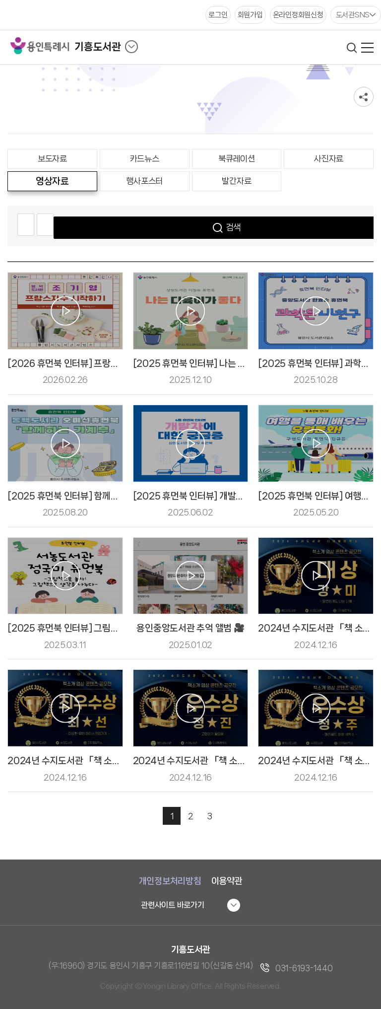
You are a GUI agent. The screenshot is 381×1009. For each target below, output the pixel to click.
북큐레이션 (236, 158)
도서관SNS (353, 15)
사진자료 (328, 158)
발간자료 (236, 180)
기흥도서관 (97, 46)
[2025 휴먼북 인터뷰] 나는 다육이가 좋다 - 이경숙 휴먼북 (241, 363)
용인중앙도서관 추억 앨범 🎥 (190, 628)
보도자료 (52, 158)
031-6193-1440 (304, 968)
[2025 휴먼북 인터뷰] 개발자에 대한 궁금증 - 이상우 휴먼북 (245, 496)
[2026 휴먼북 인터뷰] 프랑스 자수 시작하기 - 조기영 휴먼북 (119, 363)
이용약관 (227, 880)
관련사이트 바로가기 (172, 905)
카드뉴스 (144, 158)
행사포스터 (144, 180)
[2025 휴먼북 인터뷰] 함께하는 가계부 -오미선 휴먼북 (109, 496)
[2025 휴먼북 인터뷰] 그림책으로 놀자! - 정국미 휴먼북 (111, 628)
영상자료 (52, 181)
